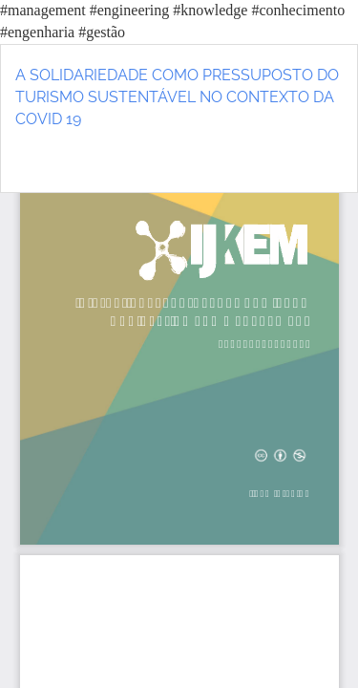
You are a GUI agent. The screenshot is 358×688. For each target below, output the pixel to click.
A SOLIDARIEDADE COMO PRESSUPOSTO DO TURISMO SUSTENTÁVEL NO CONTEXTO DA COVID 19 (177, 97)
